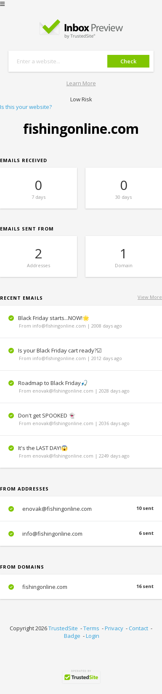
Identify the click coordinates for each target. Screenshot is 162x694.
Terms (91, 628)
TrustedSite (63, 628)
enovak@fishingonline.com (81, 508)
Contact (138, 628)
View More (150, 297)
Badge (72, 636)
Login (92, 636)
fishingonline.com (81, 587)
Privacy (114, 628)
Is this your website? (26, 107)
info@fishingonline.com (81, 533)
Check (128, 61)
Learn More (81, 83)
